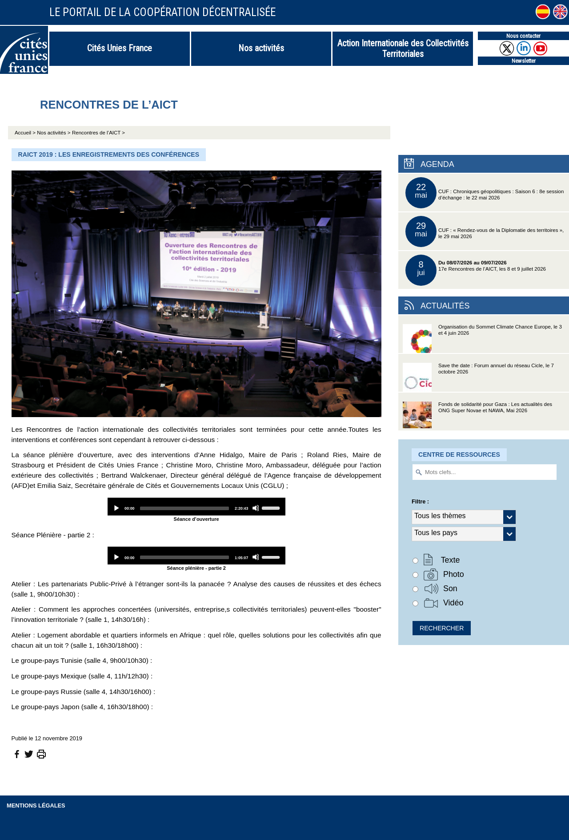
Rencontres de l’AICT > (98, 132)
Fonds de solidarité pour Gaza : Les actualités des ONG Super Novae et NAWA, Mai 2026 (477, 416)
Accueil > (26, 132)
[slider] (184, 508)
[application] (196, 506)
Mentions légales (36, 805)
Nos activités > (53, 132)
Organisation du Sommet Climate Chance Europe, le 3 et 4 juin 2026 (482, 338)
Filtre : (420, 501)
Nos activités (261, 48)
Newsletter (524, 60)
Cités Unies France (119, 48)
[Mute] (255, 508)
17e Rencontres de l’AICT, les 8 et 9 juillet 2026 (475, 270)
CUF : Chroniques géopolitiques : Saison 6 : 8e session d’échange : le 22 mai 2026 (484, 192)
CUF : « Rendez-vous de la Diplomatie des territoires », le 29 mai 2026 (484, 231)
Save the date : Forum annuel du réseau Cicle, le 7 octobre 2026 (478, 377)
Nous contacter (523, 35)
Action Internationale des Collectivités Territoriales (403, 48)
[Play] (116, 508)
